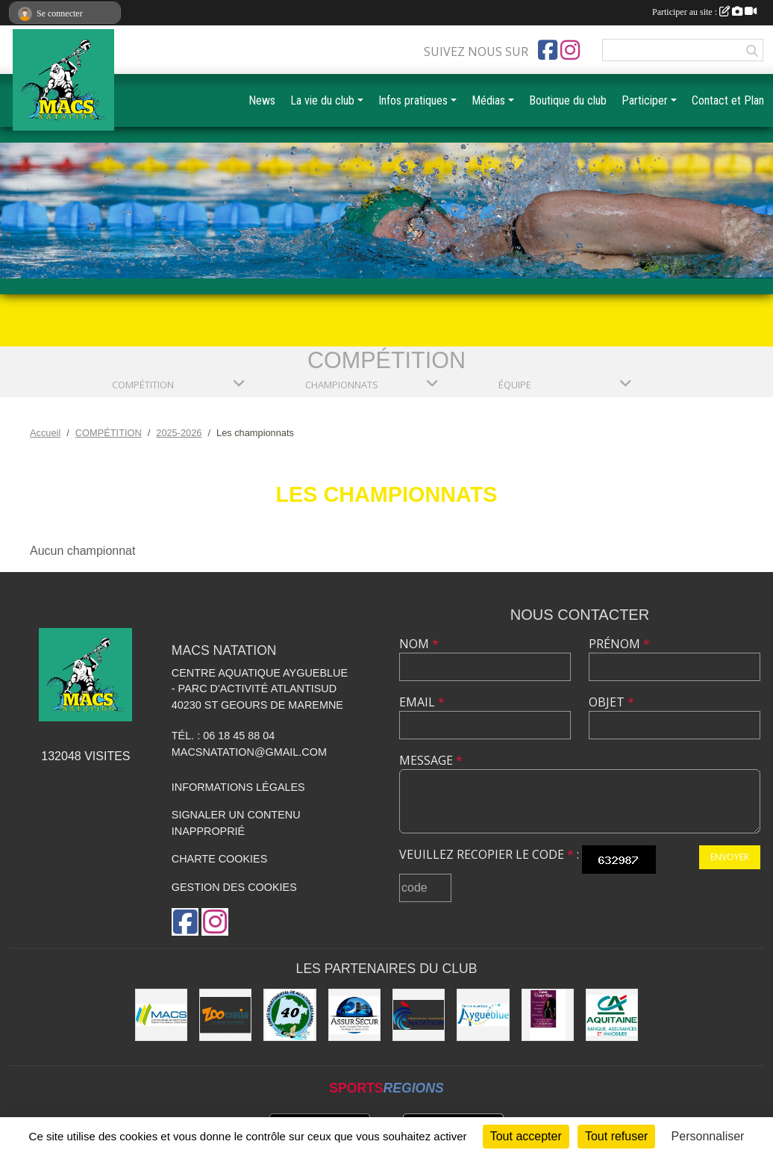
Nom (419, 644)
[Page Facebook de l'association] (547, 50)
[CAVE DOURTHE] (548, 1015)
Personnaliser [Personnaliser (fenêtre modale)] (708, 1136)
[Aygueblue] (483, 1015)
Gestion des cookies (234, 887)
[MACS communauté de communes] (161, 1015)
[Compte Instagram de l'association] (570, 50)
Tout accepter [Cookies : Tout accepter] (526, 1136)
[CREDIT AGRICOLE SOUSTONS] (612, 1015)
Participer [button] (645, 100)
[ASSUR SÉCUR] (354, 1015)
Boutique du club (568, 100)
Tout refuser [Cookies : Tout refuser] (616, 1136)
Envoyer (729, 857)
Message (431, 760)
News (261, 100)
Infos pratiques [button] (413, 100)
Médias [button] (488, 100)
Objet (611, 702)
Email (422, 702)
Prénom (619, 644)
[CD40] (289, 1015)
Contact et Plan (728, 100)
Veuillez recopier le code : (489, 854)
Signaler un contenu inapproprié (236, 823)
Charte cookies (219, 859)
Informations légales (238, 787)
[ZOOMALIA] (225, 1015)
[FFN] (418, 1015)
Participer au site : (704, 12)
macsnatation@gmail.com (249, 752)
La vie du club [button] (322, 100)
